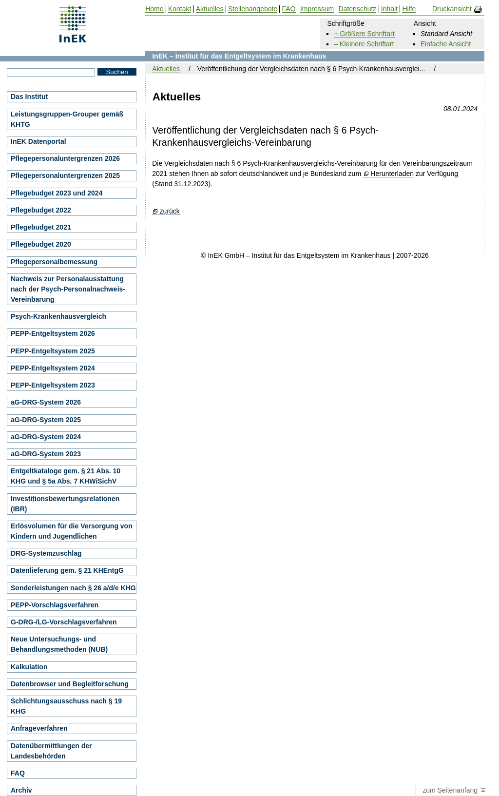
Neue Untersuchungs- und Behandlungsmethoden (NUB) (59, 644)
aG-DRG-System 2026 (46, 402)
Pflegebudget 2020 (41, 244)
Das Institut (29, 96)
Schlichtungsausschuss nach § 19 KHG (66, 706)
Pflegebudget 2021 (41, 227)
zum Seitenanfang (454, 791)
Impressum (317, 9)
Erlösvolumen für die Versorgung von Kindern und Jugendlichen (72, 531)
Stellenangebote (252, 9)
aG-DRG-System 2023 (46, 454)
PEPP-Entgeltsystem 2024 (53, 368)
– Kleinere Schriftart (364, 44)
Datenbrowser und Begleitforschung (70, 684)
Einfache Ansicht (446, 44)
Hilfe (409, 9)
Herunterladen (392, 173)
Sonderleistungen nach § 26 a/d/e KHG (73, 588)
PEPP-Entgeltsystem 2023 (53, 385)
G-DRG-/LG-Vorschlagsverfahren (64, 622)
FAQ (18, 773)
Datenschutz (358, 9)
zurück (170, 211)
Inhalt (389, 9)
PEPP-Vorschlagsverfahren (54, 605)
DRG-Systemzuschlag (46, 553)
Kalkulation (29, 667)
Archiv (21, 790)
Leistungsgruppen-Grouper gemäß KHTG (67, 119)
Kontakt (179, 9)
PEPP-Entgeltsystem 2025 (53, 351)
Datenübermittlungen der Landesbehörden (51, 751)
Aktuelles (166, 69)
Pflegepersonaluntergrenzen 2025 (65, 175)
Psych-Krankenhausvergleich (58, 316)
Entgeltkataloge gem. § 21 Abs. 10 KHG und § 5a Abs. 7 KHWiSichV (65, 476)
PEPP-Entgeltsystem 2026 (53, 333)
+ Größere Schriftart (364, 34)
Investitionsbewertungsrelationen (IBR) (65, 504)
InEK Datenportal (38, 141)
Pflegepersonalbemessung (54, 262)
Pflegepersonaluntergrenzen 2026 (65, 158)
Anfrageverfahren (39, 728)
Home (154, 9)
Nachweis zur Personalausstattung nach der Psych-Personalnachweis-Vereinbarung (68, 289)
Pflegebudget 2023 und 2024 (56, 193)
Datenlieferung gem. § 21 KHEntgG (67, 570)
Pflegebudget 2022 (41, 210)
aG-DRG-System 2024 (46, 437)
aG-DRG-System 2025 (46, 420)
